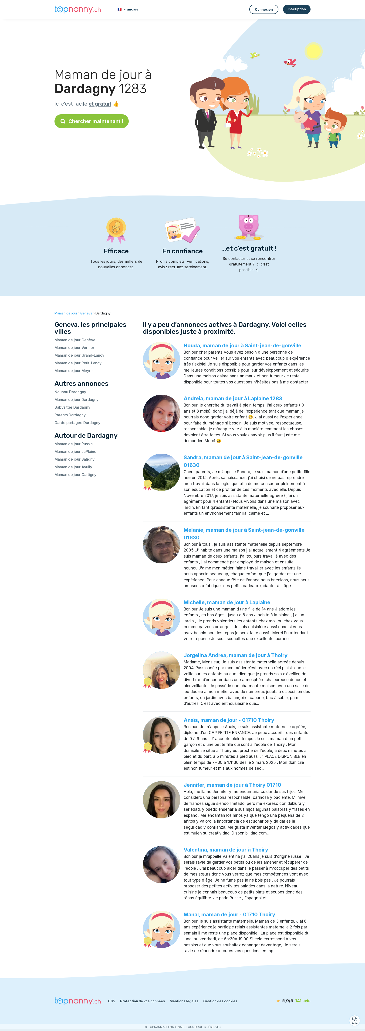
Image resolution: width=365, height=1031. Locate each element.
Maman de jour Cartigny (75, 474)
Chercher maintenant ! (91, 121)
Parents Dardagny (70, 415)
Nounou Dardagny (70, 392)
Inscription (297, 9)
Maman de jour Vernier (74, 347)
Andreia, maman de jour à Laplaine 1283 (233, 398)
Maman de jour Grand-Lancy (79, 355)
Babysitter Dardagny (72, 407)
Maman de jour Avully (73, 467)
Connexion (264, 9)
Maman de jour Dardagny (76, 399)
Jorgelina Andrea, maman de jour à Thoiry (235, 655)
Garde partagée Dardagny (77, 422)
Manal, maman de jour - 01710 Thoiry (229, 914)
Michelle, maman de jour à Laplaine (227, 602)
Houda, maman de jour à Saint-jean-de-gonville (242, 345)
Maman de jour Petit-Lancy (77, 363)
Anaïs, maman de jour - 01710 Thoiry (229, 720)
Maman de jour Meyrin (74, 370)
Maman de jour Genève (74, 340)
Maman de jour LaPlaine (75, 451)
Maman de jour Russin (73, 443)
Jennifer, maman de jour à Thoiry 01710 (232, 785)
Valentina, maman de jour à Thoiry (226, 850)
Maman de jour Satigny (74, 459)
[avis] (284, 1001)
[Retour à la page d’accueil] (77, 9)
